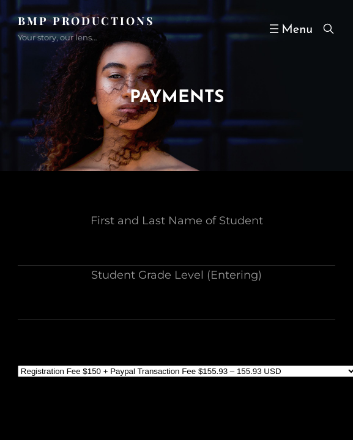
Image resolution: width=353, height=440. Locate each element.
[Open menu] (290, 29)
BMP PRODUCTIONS (86, 20)
